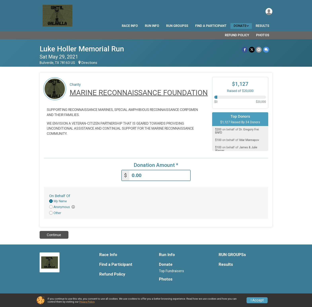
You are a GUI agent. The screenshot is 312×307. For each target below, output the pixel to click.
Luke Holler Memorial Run (82, 49)
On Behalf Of (59, 196)
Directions (89, 63)
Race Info (130, 26)
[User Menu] (268, 11)
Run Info (152, 26)
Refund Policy (237, 35)
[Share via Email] (259, 50)
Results (262, 26)
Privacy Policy (86, 301)
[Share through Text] (266, 50)
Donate (240, 26)
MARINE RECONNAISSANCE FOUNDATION (139, 92)
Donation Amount (156, 165)
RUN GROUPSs (177, 26)
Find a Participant (211, 26)
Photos (262, 35)
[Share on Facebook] (245, 50)
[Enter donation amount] (159, 175)
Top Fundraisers (171, 271)
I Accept (257, 300)
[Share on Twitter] (252, 50)
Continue (54, 235)
